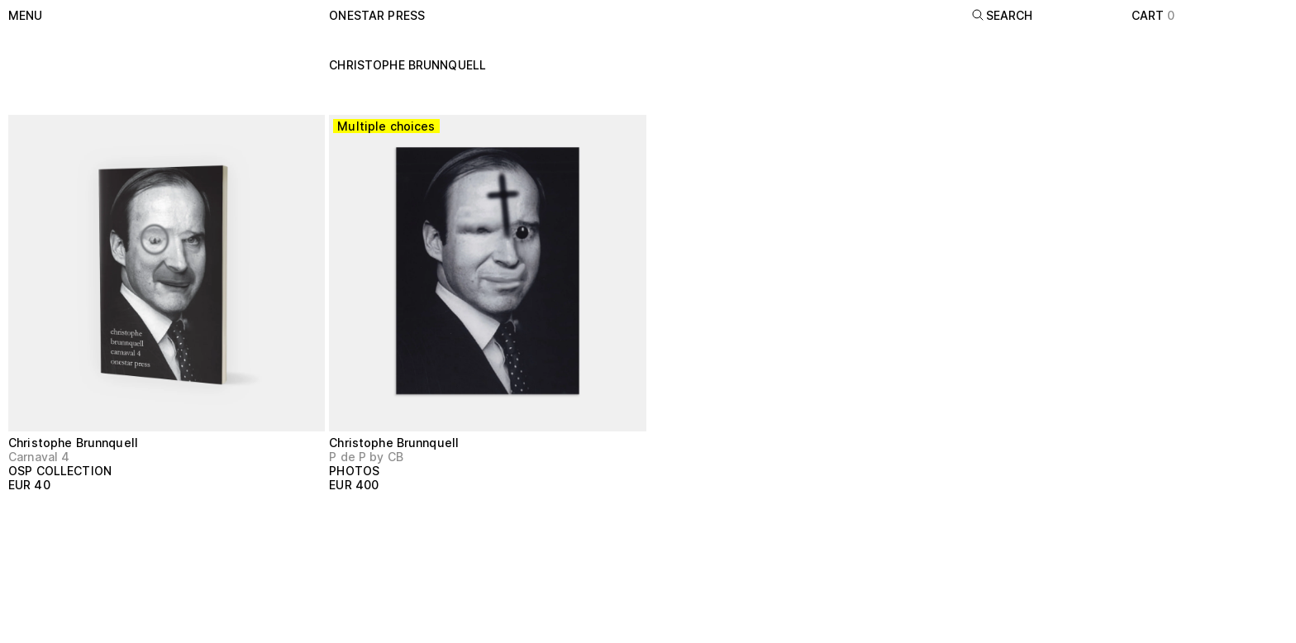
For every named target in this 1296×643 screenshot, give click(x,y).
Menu (25, 15)
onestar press (377, 15)
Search (1002, 15)
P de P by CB (366, 457)
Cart (1153, 15)
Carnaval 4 (38, 457)
